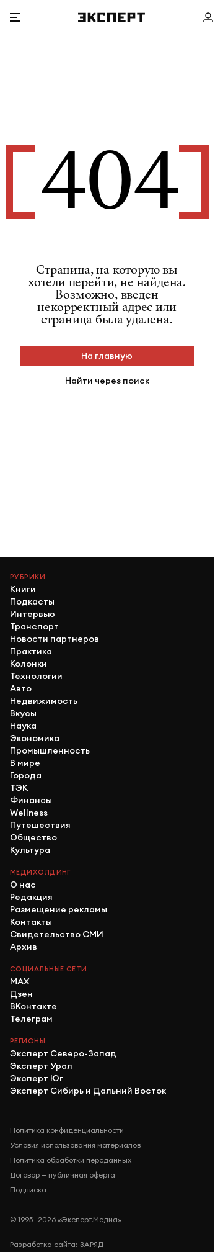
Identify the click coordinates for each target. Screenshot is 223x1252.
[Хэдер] (111, 17)
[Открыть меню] (15, 17)
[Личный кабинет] (208, 17)
